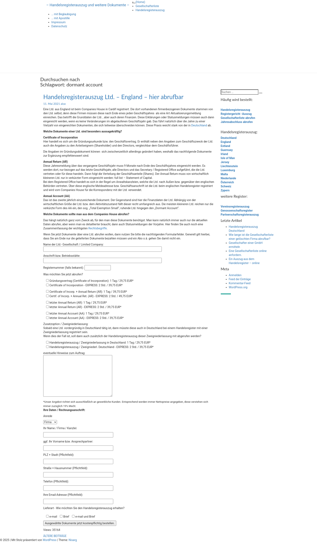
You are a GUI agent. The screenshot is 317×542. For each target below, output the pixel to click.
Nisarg (73, 540)
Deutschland (199, 125)
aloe (63, 103)
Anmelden (235, 275)
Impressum (58, 22)
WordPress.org (238, 287)
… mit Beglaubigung (63, 14)
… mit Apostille (60, 18)
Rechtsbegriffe (97, 228)
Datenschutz (59, 26)
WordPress (49, 540)
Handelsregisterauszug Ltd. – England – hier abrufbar (113, 96)
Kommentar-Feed (239, 283)
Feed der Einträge (240, 279)
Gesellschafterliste (147, 6)
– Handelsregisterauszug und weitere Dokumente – (87, 5)
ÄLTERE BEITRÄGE (55, 536)
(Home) (140, 2)
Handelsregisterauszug (149, 10)
